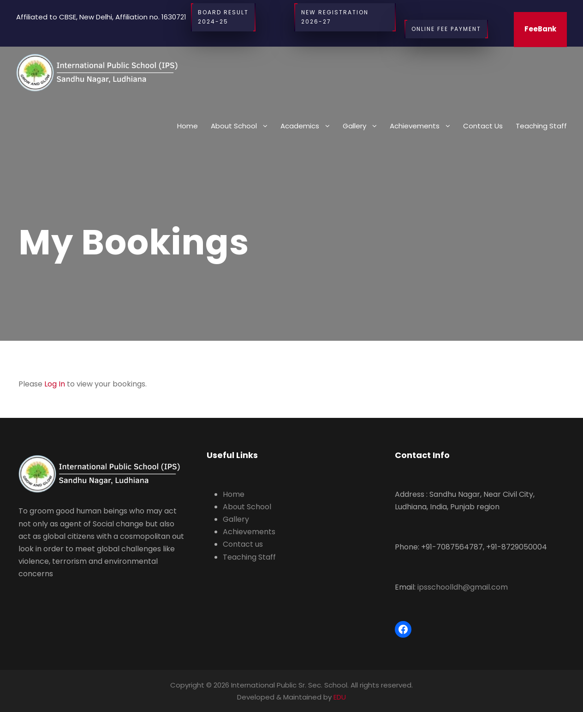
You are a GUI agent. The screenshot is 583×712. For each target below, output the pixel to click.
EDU (339, 697)
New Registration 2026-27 (345, 17)
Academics (299, 126)
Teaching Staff (541, 126)
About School (234, 126)
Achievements (415, 126)
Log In (54, 384)
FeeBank (540, 29)
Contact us (483, 126)
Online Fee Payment (446, 29)
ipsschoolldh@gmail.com (462, 587)
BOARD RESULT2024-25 (223, 17)
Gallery (354, 126)
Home (187, 126)
